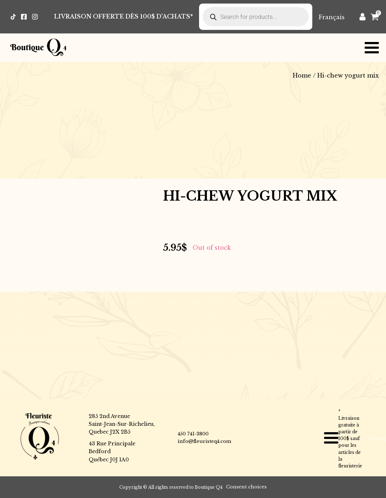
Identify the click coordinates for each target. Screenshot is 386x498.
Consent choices (246, 487)
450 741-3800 (193, 434)
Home (302, 75)
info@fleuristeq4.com (204, 441)
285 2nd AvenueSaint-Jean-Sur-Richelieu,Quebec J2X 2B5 (122, 424)
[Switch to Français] (331, 17)
